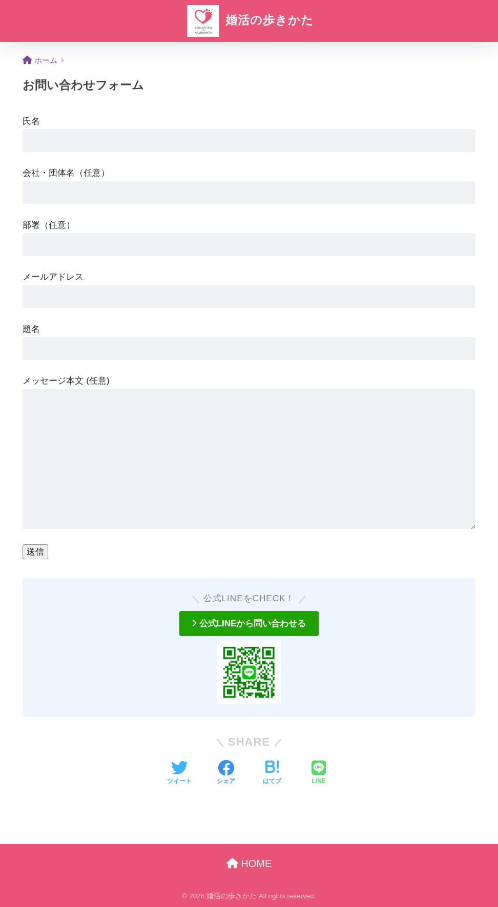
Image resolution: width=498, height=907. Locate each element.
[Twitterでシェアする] (179, 773)
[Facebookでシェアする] (226, 773)
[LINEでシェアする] (319, 773)
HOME (249, 863)
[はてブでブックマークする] (272, 773)
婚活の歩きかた (248, 20)
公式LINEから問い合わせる (249, 623)
